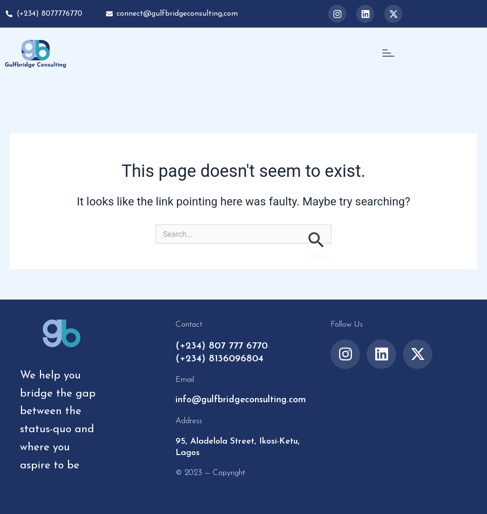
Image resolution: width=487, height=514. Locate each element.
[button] (388, 53)
